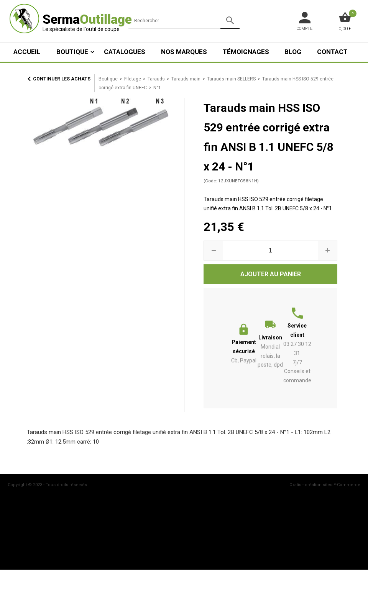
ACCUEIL (27, 52)
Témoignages (246, 52)
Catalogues (124, 52)
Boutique (72, 52)
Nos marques (184, 52)
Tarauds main (185, 79)
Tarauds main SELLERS (231, 79)
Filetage (132, 79)
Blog (292, 52)
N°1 (157, 87)
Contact (332, 52)
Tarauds (156, 79)
